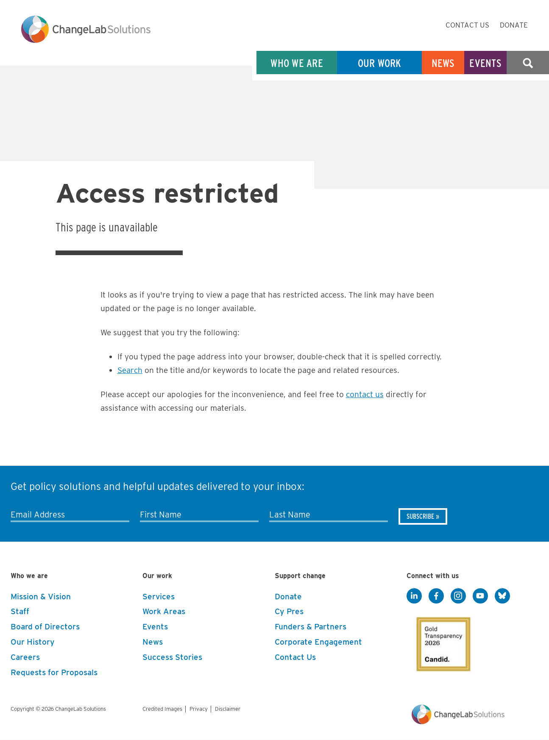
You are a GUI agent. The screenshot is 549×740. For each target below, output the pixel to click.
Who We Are (296, 63)
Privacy (199, 709)
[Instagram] (458, 596)
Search (527, 63)
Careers (25, 657)
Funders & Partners (310, 627)
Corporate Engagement (318, 642)
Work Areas (163, 611)
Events (485, 63)
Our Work (379, 63)
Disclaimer (227, 709)
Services (158, 596)
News (443, 63)
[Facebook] (436, 596)
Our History (33, 642)
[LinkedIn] (414, 596)
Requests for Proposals (54, 672)
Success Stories (172, 657)
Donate (514, 25)
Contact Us (467, 25)
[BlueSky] (502, 596)
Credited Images (162, 709)
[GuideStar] (442, 642)
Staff (20, 611)
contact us (365, 394)
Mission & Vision (41, 596)
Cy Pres (289, 611)
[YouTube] (480, 596)
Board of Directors (45, 627)
